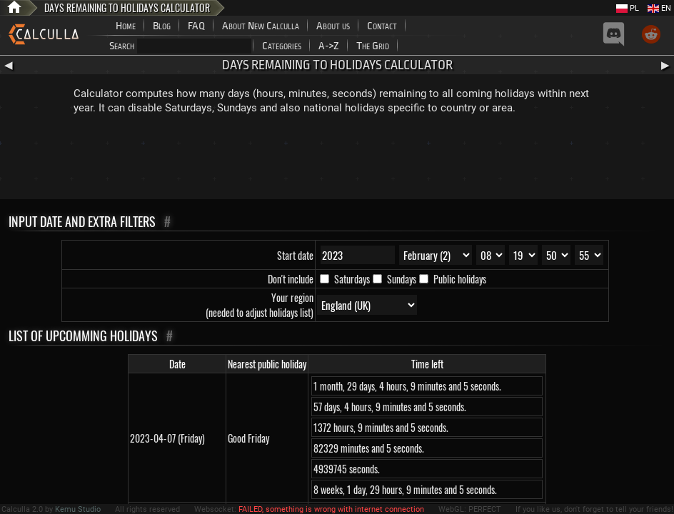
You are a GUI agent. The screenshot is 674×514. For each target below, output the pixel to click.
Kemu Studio (78, 509)
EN (659, 8)
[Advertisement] (337, 160)
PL (627, 8)
